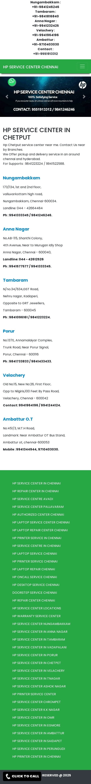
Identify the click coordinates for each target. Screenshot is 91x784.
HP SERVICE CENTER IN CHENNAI (36, 483)
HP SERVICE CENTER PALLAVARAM (38, 507)
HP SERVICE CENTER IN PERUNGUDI (38, 749)
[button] (7, 97)
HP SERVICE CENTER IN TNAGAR (36, 678)
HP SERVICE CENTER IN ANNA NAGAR (39, 631)
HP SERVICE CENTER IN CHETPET (36, 663)
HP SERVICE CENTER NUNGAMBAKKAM (41, 624)
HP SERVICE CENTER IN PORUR (35, 655)
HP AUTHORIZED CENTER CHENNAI (38, 514)
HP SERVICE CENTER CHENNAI (30, 67)
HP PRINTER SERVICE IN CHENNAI (36, 538)
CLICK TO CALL (22, 776)
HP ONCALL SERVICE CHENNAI (34, 577)
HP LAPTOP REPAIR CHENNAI (33, 569)
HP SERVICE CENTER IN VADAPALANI (39, 647)
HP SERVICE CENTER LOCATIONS (36, 608)
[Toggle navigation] (82, 66)
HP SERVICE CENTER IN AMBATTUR (38, 733)
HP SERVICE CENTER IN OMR (33, 717)
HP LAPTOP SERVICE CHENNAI (34, 553)
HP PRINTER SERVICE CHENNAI (34, 561)
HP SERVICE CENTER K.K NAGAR (36, 709)
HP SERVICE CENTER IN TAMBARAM (38, 639)
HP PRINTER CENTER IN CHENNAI (36, 756)
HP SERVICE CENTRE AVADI (32, 499)
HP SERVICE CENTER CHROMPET (36, 702)
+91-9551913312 (45, 54)
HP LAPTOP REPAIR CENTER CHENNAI (40, 530)
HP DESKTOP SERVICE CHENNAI (35, 585)
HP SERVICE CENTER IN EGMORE (36, 725)
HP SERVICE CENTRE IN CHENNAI (36, 546)
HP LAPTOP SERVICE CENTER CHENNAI (41, 522)
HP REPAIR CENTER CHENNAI (33, 600)
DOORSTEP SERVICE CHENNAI (34, 592)
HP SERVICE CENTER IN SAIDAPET (37, 741)
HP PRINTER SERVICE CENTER (34, 694)
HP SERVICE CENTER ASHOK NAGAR (39, 686)
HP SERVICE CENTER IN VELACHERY (38, 670)
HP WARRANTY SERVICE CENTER (36, 616)
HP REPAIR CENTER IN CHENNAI (35, 491)
